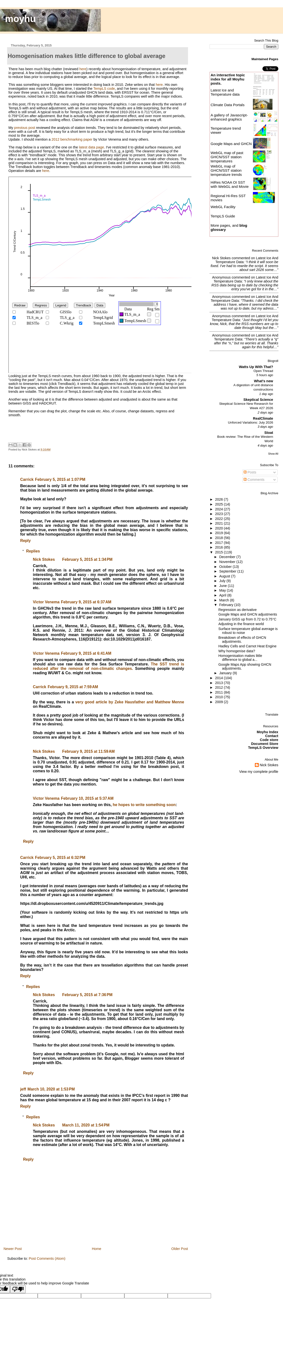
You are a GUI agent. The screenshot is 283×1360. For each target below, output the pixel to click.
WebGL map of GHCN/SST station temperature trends (226, 170)
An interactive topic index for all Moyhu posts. (228, 79)
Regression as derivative (237, 610)
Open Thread (263, 371)
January (226, 673)
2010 (219, 697)
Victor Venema (46, 602)
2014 (219, 678)
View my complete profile (258, 772)
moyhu (20, 18)
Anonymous (221, 277)
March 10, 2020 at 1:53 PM (51, 1089)
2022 (219, 519)
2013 (219, 683)
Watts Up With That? (256, 367)
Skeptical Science (258, 400)
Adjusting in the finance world (241, 624)
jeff (23, 1089)
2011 (219, 692)
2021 (219, 523)
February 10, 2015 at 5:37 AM (87, 798)
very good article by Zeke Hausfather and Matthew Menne (129, 702)
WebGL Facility (223, 207)
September (228, 571)
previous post (24, 128)
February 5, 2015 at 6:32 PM (60, 857)
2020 (219, 528)
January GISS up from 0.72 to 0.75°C (247, 619)
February (226, 605)
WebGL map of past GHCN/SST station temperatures (227, 157)
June (223, 586)
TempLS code (104, 88)
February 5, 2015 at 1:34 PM (87, 559)
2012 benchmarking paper (71, 139)
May (223, 590)
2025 (219, 504)
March (224, 600)
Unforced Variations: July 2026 (250, 422)
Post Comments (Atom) (47, 1258)
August (225, 576)
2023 (219, 514)
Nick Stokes (44, 559)
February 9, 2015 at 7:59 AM (73, 687)
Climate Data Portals (228, 105)
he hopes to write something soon (144, 805)
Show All (273, 453)
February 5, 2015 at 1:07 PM (60, 479)
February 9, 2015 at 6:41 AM (86, 653)
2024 (219, 509)
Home (96, 1249)
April (223, 595)
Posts (250, 472)
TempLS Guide (223, 216)
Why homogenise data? (236, 651)
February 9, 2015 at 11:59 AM (88, 751)
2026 (219, 499)
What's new (263, 381)
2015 (219, 552)
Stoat (268, 433)
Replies (33, 551)
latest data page (91, 147)
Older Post (179, 1249)
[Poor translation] (18, 1289)
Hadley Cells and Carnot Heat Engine (247, 646)
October (226, 567)
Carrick (27, 479)
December (227, 557)
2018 (219, 538)
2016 (219, 547)
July (222, 581)
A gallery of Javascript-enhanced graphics (229, 117)
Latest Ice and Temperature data (226, 92)
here (82, 69)
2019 (219, 533)
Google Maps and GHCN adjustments (247, 614)
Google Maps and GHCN (231, 144)
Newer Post (12, 1249)
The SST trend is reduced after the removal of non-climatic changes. (108, 666)
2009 (219, 702)
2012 (219, 687)
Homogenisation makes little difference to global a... (240, 658)
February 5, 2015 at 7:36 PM (87, 995)
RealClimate (263, 418)
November (227, 562)
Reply (25, 541)
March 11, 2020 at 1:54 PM (85, 1125)
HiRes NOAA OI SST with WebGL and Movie (229, 184)
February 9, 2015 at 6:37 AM (86, 602)
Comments (254, 480)
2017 (219, 543)
